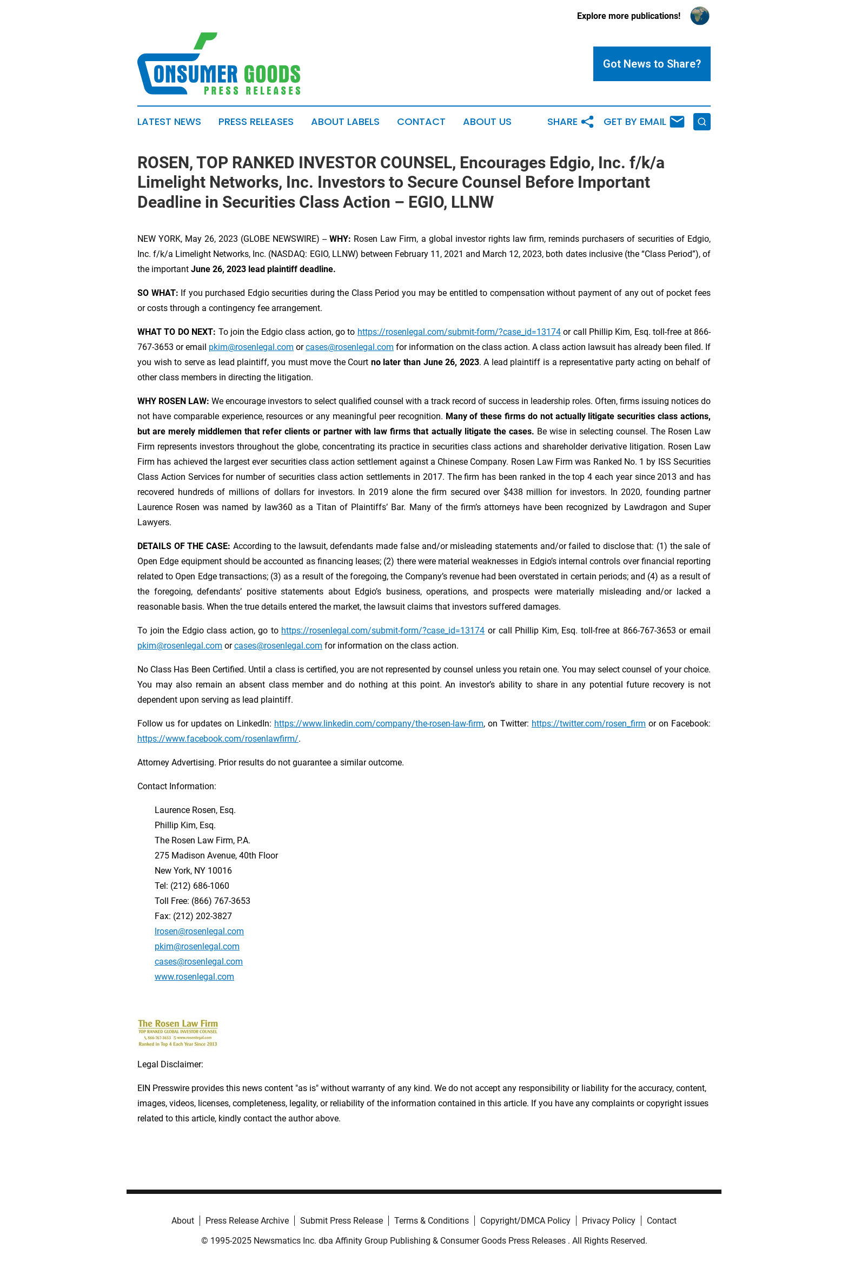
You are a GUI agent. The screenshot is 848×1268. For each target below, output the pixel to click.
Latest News (169, 122)
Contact (421, 122)
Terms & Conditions (431, 1221)
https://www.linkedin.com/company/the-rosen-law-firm (378, 723)
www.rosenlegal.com (194, 977)
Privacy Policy (608, 1221)
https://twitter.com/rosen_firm (589, 723)
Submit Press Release (341, 1221)
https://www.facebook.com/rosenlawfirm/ (218, 739)
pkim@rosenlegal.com (251, 347)
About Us (487, 122)
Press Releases (256, 122)
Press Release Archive (247, 1221)
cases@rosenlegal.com (350, 347)
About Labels (345, 122)
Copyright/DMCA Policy (525, 1221)
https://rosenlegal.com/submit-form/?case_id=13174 (459, 332)
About (182, 1221)
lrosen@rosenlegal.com (199, 931)
